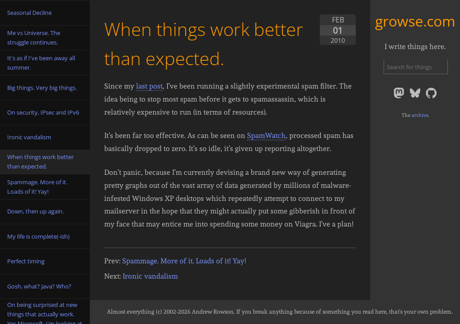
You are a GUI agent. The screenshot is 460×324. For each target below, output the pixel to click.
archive (419, 115)
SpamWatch (266, 135)
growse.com (415, 21)
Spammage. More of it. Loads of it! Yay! (184, 261)
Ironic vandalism (150, 276)
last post (149, 86)
